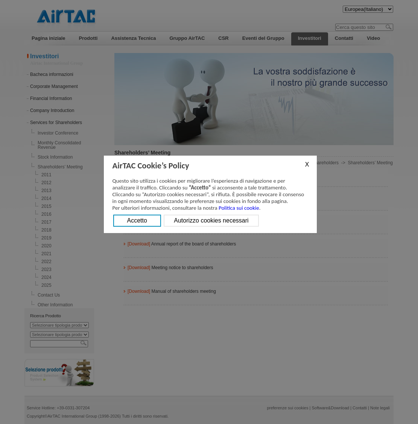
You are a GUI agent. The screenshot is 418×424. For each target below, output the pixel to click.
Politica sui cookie (239, 207)
